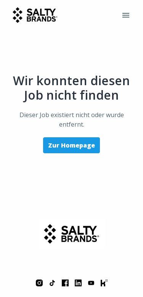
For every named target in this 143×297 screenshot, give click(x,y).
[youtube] (91, 282)
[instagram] (39, 282)
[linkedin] (78, 282)
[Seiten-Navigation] (126, 15)
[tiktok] (52, 282)
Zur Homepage (71, 145)
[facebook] (65, 282)
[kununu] (104, 282)
